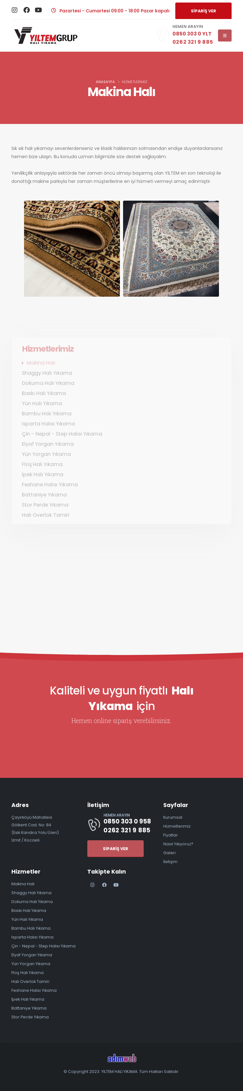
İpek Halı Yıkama (27, 999)
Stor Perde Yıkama (30, 1017)
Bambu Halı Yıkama (31, 928)
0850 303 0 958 (127, 821)
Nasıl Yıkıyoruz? (178, 844)
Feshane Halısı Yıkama (34, 990)
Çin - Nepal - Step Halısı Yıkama (43, 946)
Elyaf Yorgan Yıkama (31, 955)
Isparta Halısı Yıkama (32, 937)
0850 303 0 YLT (192, 33)
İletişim (170, 861)
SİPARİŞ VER (203, 11)
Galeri (169, 852)
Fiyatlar (170, 835)
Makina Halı (22, 884)
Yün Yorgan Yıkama (30, 963)
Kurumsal (172, 817)
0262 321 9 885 (192, 42)
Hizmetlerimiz (176, 826)
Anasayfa (105, 81)
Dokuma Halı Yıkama (32, 901)
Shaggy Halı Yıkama (31, 892)
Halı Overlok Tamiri (30, 981)
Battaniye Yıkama (29, 1008)
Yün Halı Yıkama (27, 919)
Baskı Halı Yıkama (28, 910)
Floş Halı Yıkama (27, 972)
